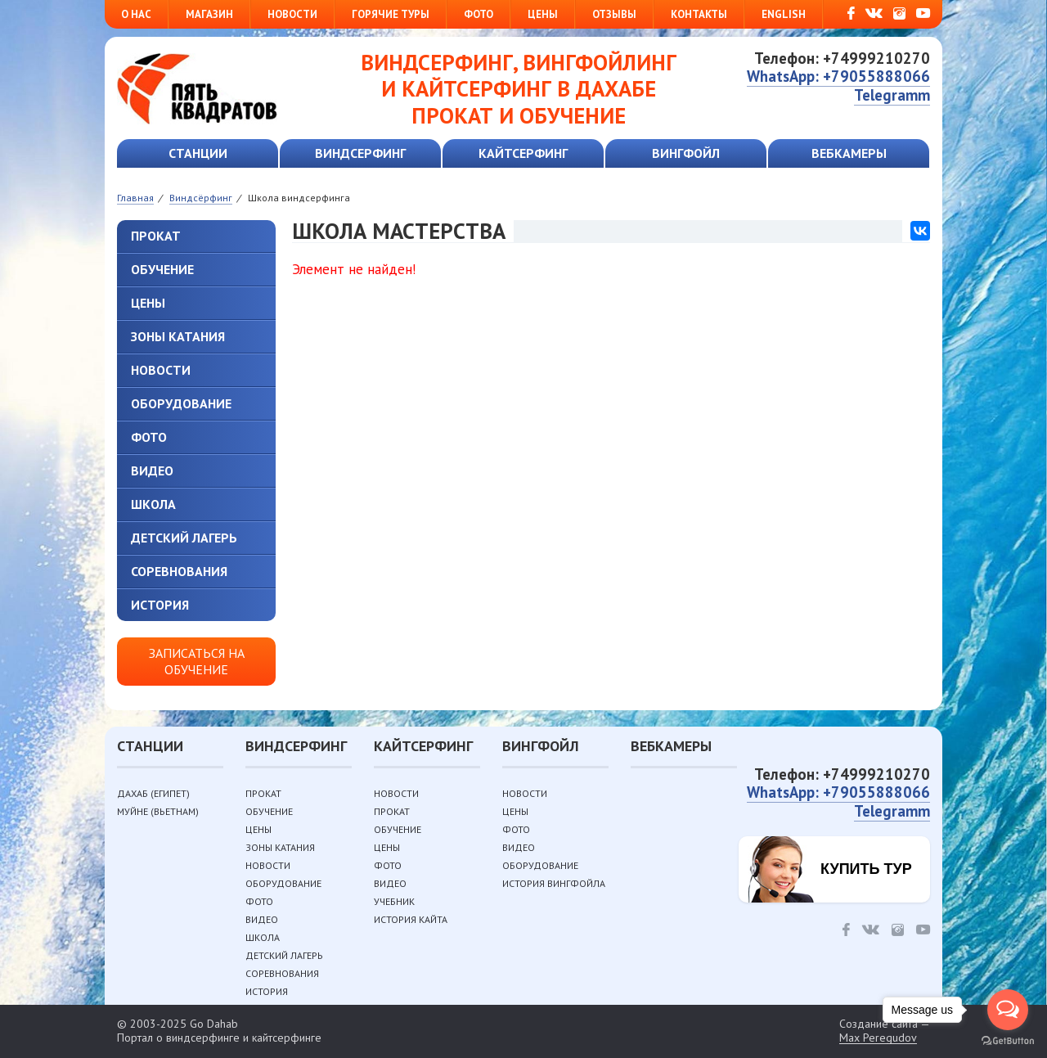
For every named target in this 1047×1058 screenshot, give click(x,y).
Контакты (699, 14)
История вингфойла (553, 883)
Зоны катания (178, 336)
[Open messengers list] (1007, 1009)
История (160, 605)
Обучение (162, 269)
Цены (543, 14)
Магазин (209, 14)
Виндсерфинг (360, 153)
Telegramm (892, 95)
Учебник (394, 901)
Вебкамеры (849, 153)
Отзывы (614, 14)
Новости (292, 14)
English (784, 14)
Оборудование (181, 403)
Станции (198, 153)
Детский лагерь (184, 537)
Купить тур (866, 869)
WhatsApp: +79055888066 (838, 76)
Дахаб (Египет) (153, 793)
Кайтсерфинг (523, 153)
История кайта (410, 919)
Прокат (156, 235)
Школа (153, 504)
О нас (136, 14)
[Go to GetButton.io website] (1008, 1041)
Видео (152, 470)
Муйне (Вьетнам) (158, 811)
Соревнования (179, 571)
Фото (478, 14)
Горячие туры (390, 14)
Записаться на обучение (197, 661)
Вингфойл (686, 153)
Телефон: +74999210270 (842, 58)
